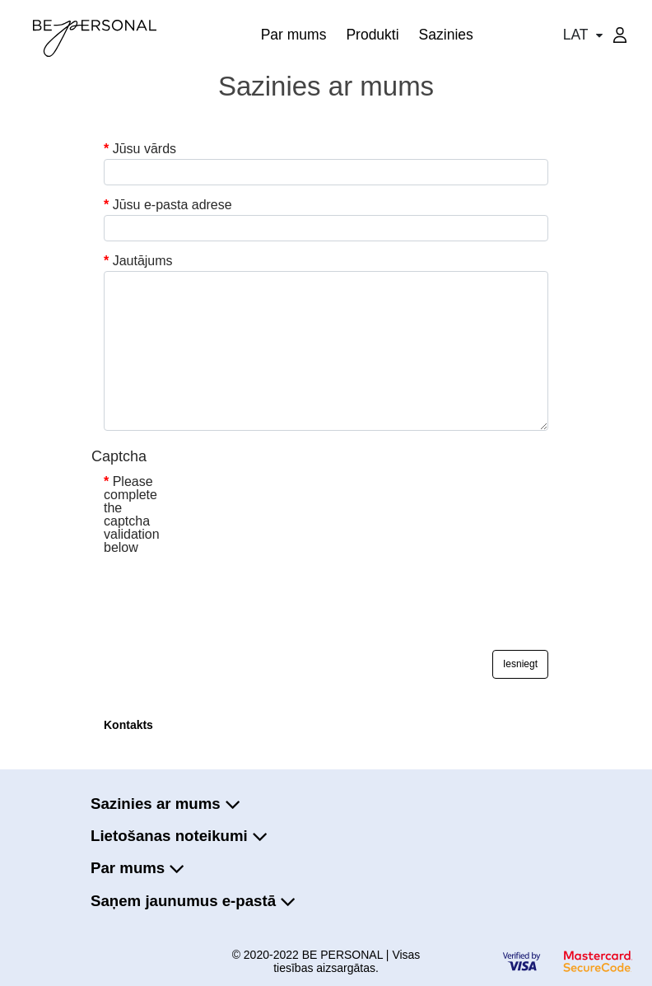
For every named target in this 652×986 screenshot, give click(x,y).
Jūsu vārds (144, 149)
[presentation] (229, 593)
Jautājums (143, 261)
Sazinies (446, 34)
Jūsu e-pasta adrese (172, 205)
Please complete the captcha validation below (132, 514)
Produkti (372, 34)
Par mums (294, 34)
